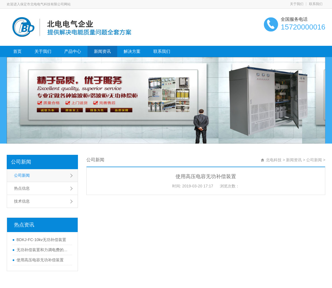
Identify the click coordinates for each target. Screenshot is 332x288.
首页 (17, 51)
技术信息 (22, 201)
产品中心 (72, 51)
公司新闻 (21, 162)
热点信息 (22, 188)
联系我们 (315, 4)
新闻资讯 (102, 51)
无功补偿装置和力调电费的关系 (43, 250)
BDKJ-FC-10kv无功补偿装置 (41, 239)
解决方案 (132, 51)
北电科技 (274, 160)
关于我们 (296, 4)
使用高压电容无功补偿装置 (40, 260)
